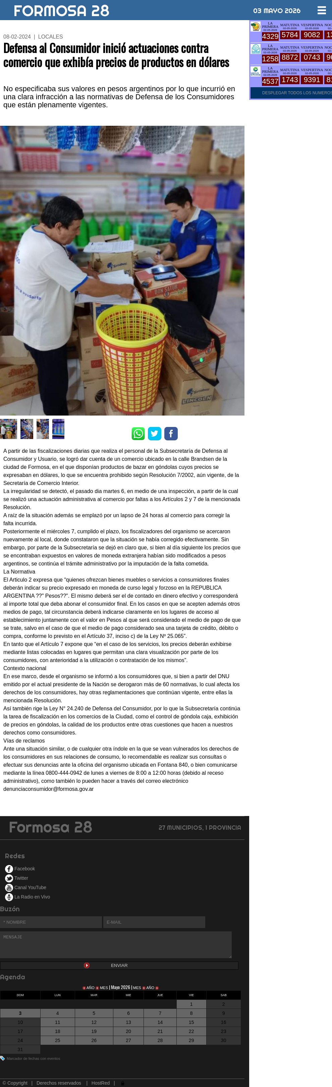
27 (128, 1040)
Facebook (20, 868)
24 (20, 1040)
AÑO (89, 988)
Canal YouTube (25, 887)
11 (57, 1022)
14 (160, 1022)
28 (160, 1040)
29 (191, 1040)
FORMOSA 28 (61, 8)
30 (223, 1040)
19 (94, 1031)
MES (102, 988)
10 (20, 1022)
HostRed (101, 1083)
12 (94, 1022)
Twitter (16, 878)
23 (223, 1031)
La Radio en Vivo (27, 897)
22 (191, 1031)
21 (160, 1031)
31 (20, 1049)
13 (128, 1022)
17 (20, 1031)
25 (57, 1040)
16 (223, 1022)
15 (191, 1022)
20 (128, 1031)
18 (57, 1031)
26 (94, 1040)
